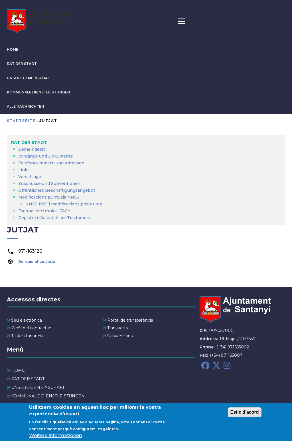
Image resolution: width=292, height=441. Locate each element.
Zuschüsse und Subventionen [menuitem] (49, 183)
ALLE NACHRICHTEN (25, 106)
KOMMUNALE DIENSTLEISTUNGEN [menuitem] (48, 396)
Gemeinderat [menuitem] (31, 149)
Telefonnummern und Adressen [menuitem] (51, 163)
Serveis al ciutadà (36, 261)
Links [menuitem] (24, 169)
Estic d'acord (244, 414)
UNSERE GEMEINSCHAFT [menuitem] (37, 387)
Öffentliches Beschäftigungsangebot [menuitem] (56, 190)
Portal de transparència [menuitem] (130, 320)
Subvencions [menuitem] (120, 336)
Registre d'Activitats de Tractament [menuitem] (54, 217)
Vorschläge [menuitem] (29, 176)
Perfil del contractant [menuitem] (32, 328)
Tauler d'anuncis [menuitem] (27, 336)
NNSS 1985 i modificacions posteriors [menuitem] (64, 204)
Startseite (21, 121)
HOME (12, 49)
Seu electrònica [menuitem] (26, 320)
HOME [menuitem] (18, 370)
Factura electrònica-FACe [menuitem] (44, 210)
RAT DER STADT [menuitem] (29, 142)
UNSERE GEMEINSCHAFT (29, 78)
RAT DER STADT (22, 64)
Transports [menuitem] (117, 328)
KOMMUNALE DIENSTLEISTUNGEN (38, 92)
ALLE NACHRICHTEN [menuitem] (33, 405)
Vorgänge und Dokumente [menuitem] (45, 156)
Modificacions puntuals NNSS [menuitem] (48, 197)
